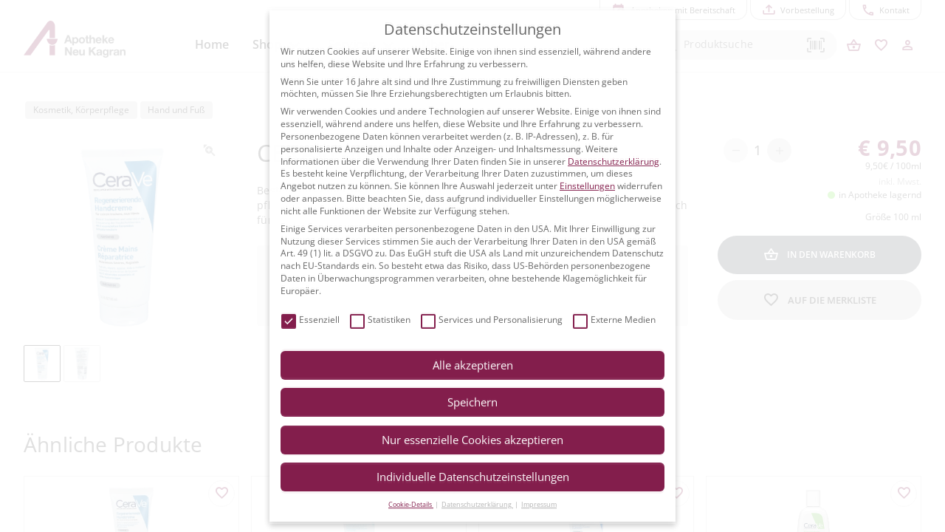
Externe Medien (614, 320)
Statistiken (380, 320)
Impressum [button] (539, 504)
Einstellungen (587, 186)
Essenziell (310, 320)
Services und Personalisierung (492, 320)
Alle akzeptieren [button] (473, 365)
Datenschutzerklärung (613, 161)
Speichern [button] (472, 402)
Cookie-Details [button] (410, 504)
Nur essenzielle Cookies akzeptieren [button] (472, 439)
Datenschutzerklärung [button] (477, 504)
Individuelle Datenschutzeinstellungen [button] (473, 476)
